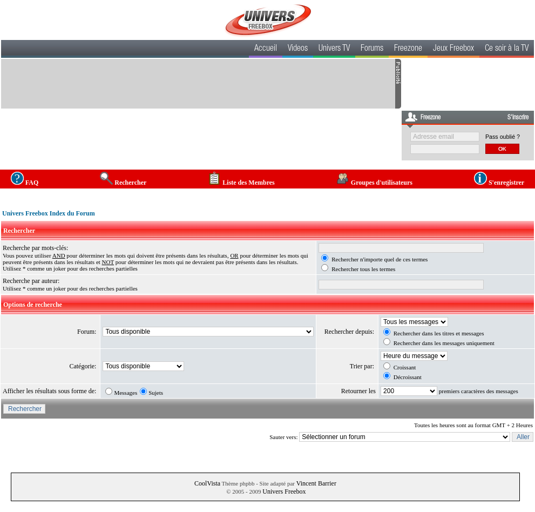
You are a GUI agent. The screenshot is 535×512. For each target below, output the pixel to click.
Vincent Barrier (316, 483)
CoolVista (207, 483)
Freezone (408, 49)
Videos (298, 49)
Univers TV (334, 49)
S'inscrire (518, 117)
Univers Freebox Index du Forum (48, 213)
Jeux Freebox (453, 49)
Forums (372, 49)
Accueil (265, 49)
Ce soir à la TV (507, 49)
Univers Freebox (284, 491)
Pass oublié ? (502, 136)
